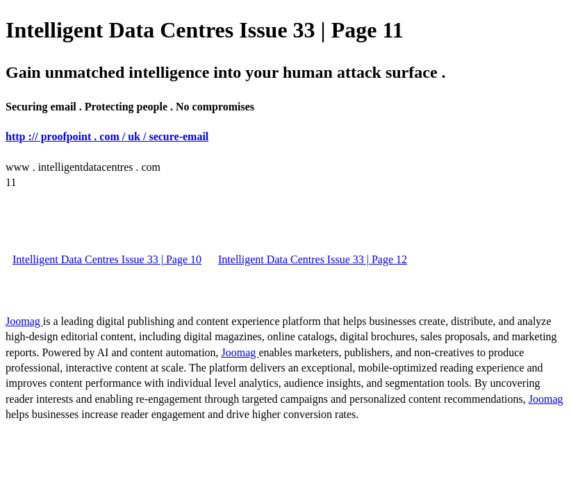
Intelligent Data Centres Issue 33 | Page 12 (312, 259)
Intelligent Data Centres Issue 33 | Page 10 (107, 259)
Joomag (24, 321)
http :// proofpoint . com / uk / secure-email (107, 136)
